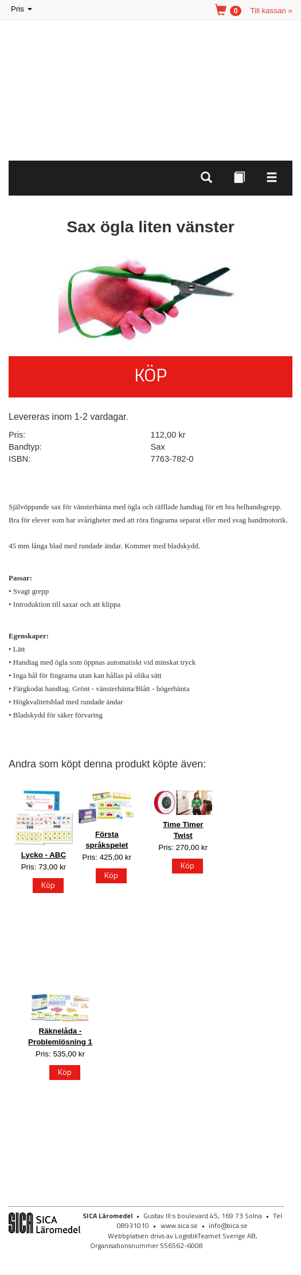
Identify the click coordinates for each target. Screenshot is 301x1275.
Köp (150, 374)
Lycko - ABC (43, 855)
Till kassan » (271, 10)
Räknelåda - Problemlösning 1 (60, 1036)
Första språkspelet (106, 839)
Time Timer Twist (183, 830)
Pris (22, 9)
